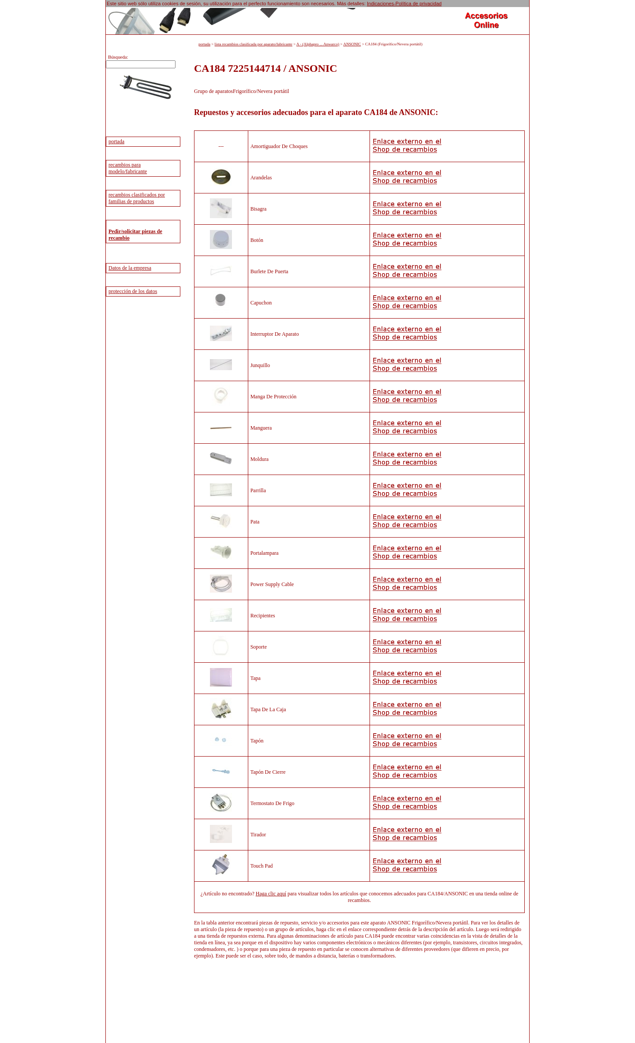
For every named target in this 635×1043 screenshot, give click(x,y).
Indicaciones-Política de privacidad (404, 3)
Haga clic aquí (271, 894)
